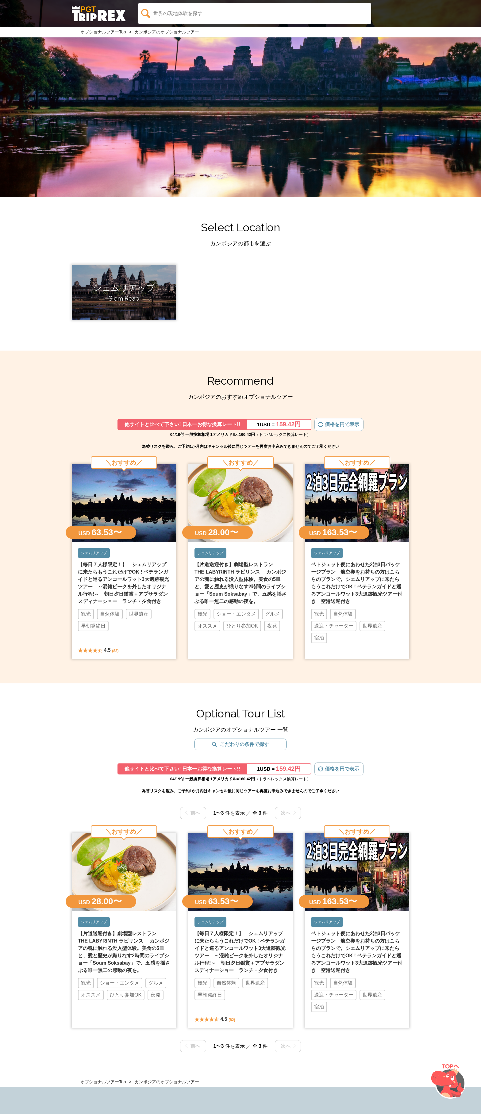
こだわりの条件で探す (244, 744)
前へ (195, 813)
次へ (286, 813)
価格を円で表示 (342, 424)
